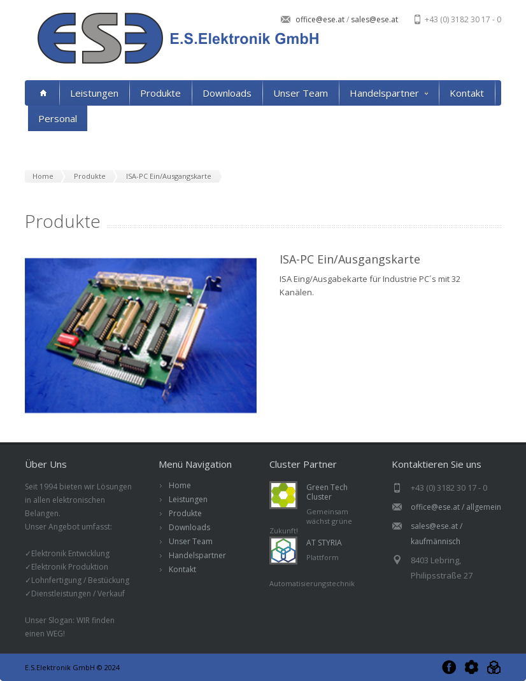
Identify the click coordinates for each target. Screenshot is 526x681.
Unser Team (300, 93)
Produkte (160, 93)
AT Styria (494, 667)
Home (180, 485)
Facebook (449, 667)
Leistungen (94, 93)
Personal (57, 118)
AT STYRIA (324, 542)
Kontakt (467, 93)
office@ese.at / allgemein (456, 507)
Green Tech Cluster (327, 492)
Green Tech (471, 667)
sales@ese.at (373, 19)
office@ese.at (320, 19)
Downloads (227, 93)
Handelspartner (389, 93)
